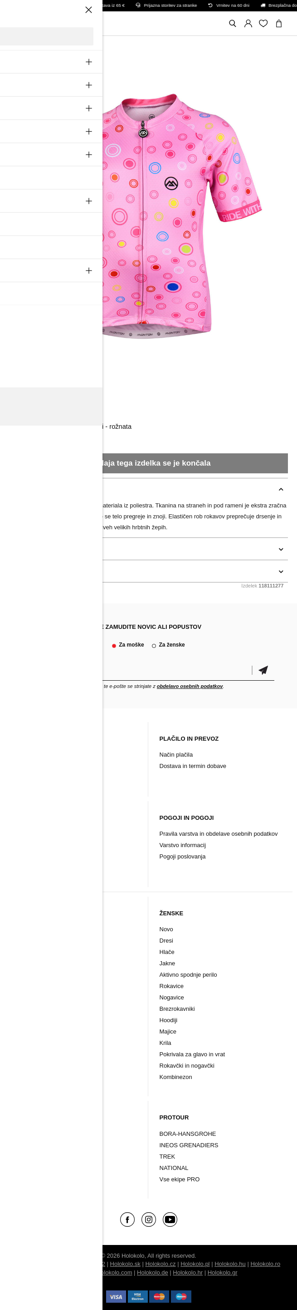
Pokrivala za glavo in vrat (48, 1020)
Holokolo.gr (223, 1272)
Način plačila (176, 754)
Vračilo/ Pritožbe (37, 856)
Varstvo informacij (183, 845)
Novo (22, 929)
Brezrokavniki (33, 1031)
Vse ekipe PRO (180, 1179)
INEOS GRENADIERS (189, 1145)
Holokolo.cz (160, 1263)
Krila (165, 1042)
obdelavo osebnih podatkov (190, 686)
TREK (167, 1156)
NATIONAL (174, 1167)
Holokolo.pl (194, 1263)
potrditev (263, 670)
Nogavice (27, 997)
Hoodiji (169, 1020)
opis (16, 489)
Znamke (26, 1167)
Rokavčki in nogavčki (42, 1008)
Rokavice (27, 986)
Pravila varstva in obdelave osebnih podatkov (219, 833)
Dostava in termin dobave (193, 766)
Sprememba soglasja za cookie (57, 867)
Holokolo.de (152, 1272)
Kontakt (25, 766)
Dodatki (26, 1145)
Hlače (22, 952)
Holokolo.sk (125, 1263)
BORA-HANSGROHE (188, 1133)
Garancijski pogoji (39, 845)
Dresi (22, 940)
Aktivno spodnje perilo (44, 974)
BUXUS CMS (66, 1263)
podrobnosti (28, 548)
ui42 (99, 1263)
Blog (21, 754)
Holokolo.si (77, 1272)
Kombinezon (31, 1054)
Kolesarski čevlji (37, 1156)
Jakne (23, 963)
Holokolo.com (114, 1272)
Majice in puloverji (38, 1042)
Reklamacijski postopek (47, 833)
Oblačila (26, 1133)
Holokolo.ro (265, 1263)
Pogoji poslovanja (183, 856)
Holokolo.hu (230, 1263)
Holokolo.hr (188, 1272)
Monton (24, 403)
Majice (168, 1031)
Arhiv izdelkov (33, 777)
